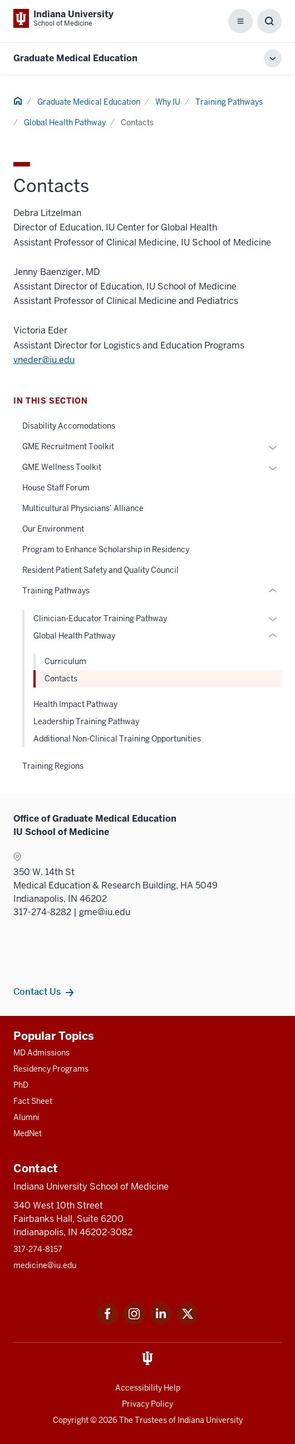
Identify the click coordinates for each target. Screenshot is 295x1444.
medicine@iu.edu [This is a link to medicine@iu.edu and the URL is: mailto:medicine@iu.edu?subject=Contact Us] (44, 1265)
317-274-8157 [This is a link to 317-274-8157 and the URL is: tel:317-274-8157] (37, 1249)
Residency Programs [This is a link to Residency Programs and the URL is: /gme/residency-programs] (50, 1069)
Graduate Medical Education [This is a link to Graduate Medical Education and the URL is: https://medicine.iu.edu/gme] (75, 58)
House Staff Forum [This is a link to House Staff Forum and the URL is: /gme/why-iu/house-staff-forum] (56, 488)
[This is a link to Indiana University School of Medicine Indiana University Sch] (63, 18)
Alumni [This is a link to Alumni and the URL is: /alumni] (26, 1117)
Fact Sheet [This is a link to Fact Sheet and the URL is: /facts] (32, 1101)
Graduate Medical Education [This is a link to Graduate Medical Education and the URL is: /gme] (88, 102)
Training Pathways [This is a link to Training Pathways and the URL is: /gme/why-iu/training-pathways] (229, 102)
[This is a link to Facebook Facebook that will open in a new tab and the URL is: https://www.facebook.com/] (107, 1322)
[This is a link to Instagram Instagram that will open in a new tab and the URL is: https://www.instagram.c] (134, 1322)
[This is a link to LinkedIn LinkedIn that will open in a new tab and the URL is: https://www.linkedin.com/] (161, 1322)
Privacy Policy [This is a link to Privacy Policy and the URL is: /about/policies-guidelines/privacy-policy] (147, 1404)
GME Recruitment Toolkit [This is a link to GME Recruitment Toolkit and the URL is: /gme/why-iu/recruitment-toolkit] (68, 446)
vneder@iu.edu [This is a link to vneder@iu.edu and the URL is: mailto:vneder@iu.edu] (44, 360)
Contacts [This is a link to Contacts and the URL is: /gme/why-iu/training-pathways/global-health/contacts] (61, 679)
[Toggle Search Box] (269, 21)
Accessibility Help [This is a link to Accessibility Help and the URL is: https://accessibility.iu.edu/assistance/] (147, 1388)
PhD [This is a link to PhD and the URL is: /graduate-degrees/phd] (20, 1085)
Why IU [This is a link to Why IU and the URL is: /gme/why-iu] (167, 102)
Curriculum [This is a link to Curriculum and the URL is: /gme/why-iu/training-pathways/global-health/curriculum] (65, 661)
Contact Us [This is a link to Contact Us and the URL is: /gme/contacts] (37, 991)
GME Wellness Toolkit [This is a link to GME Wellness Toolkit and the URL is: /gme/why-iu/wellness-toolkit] (61, 467)
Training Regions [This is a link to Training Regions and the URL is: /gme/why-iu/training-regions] (52, 766)
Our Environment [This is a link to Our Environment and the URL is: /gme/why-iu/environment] (53, 529)
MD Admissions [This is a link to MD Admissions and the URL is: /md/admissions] (41, 1053)
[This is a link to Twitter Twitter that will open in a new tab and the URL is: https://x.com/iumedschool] (187, 1322)
